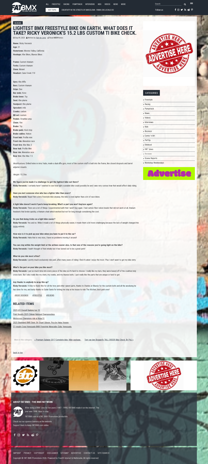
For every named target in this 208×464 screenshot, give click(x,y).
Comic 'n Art (150, 135)
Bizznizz (148, 131)
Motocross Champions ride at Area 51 (29, 318)
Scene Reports (151, 158)
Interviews (90, 4)
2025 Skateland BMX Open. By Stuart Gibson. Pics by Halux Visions (41, 322)
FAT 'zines (149, 149)
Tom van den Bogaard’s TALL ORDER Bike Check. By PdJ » (108, 340)
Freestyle (56, 4)
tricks (15, 226)
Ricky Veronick (22, 295)
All (47, 4)
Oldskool (148, 144)
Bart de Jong (41, 38)
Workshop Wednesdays (154, 163)
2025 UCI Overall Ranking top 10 (26, 310)
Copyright (39, 453)
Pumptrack (77, 4)
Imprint (17, 453)
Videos (107, 4)
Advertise (76, 453)
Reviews (17, 23)
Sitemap (64, 453)
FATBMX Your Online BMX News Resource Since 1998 (27, 7)
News (115, 4)
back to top (18, 352)
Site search (103, 453)
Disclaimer (52, 453)
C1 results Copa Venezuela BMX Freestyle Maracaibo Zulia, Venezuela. (42, 326)
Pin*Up (148, 140)
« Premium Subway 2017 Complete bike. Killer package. (57, 340)
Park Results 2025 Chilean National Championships (34, 314)
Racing (66, 4)
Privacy (27, 453)
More (123, 4)
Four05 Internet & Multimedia (70, 458)
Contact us (89, 453)
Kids (99, 4)
